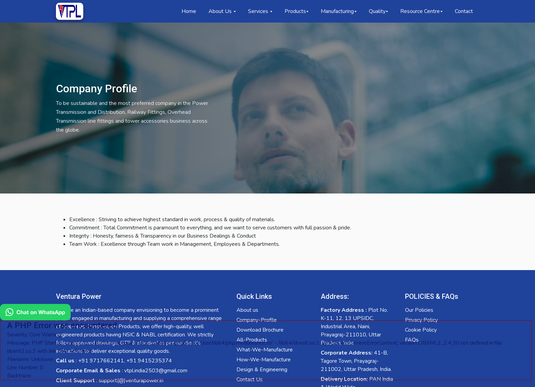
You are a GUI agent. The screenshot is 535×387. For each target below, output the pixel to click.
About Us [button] (220, 11)
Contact (464, 11)
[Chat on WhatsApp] (266, 344)
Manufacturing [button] (337, 11)
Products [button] (295, 11)
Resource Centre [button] (420, 11)
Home (189, 11)
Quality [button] (377, 11)
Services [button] (259, 11)
